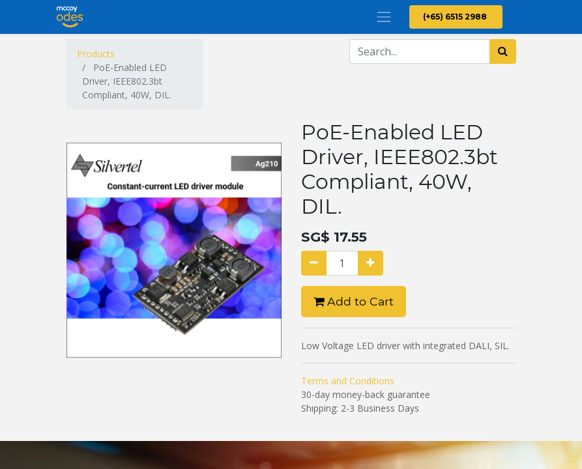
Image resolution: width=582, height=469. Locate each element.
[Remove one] (314, 263)
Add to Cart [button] (353, 301)
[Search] (502, 51)
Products (96, 54)
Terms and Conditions (347, 381)
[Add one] (370, 263)
